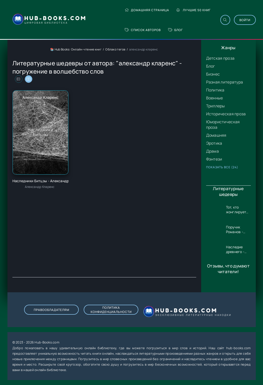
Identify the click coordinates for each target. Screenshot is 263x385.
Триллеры (215, 106)
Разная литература (224, 82)
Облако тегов (115, 49)
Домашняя (216, 135)
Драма (212, 151)
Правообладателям (51, 310)
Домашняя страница (147, 10)
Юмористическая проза (223, 124)
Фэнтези (214, 159)
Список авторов (143, 30)
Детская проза (220, 58)
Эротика (214, 143)
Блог (175, 30)
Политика (215, 90)
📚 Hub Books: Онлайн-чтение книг (76, 49)
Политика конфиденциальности (111, 309)
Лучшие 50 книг (194, 10)
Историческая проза (226, 114)
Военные (214, 98)
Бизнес (213, 74)
